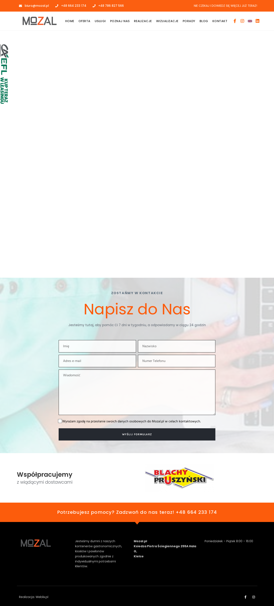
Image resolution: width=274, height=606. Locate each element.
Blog (204, 21)
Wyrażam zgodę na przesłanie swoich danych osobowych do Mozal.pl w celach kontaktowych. (131, 421)
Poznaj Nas (120, 21)
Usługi (100, 21)
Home (69, 21)
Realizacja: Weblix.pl (33, 597)
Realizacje (143, 21)
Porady (189, 21)
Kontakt (220, 21)
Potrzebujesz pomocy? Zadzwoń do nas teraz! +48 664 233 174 (137, 512)
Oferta (84, 21)
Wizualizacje (167, 21)
